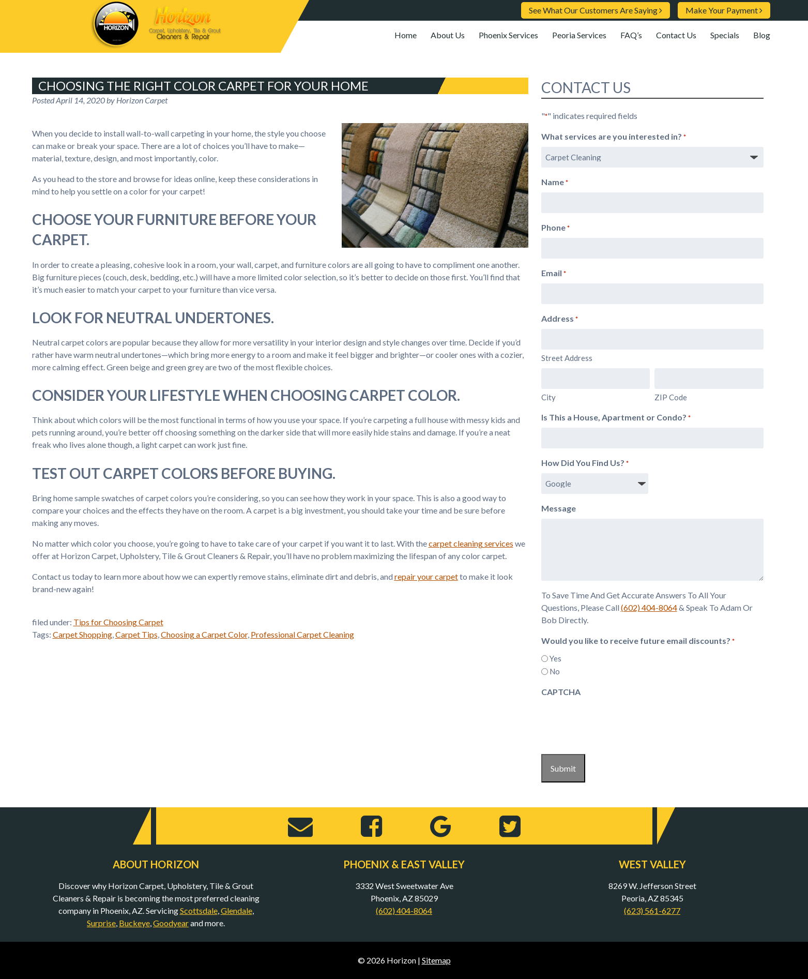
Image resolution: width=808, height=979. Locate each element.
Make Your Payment (724, 10)
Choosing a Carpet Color (204, 634)
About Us (448, 35)
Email (553, 273)
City (548, 397)
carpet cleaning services (471, 543)
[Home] (156, 44)
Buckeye (134, 923)
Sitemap (436, 960)
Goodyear (171, 923)
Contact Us (676, 35)
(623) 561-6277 (652, 910)
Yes (555, 658)
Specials (724, 35)
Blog (761, 35)
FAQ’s (631, 35)
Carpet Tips (136, 634)
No (555, 671)
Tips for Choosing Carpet (118, 622)
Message (558, 508)
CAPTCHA (561, 692)
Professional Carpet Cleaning (302, 634)
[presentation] (619, 722)
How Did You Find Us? (585, 463)
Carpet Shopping (82, 634)
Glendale (236, 910)
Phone (555, 228)
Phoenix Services (508, 35)
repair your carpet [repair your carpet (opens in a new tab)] (426, 576)
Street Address (566, 358)
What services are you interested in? (613, 137)
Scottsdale (199, 910)
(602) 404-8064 (649, 607)
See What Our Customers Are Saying (595, 10)
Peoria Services (579, 35)
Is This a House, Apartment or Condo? (616, 418)
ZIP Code (670, 397)
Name (554, 182)
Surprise (101, 923)
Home (405, 35)
